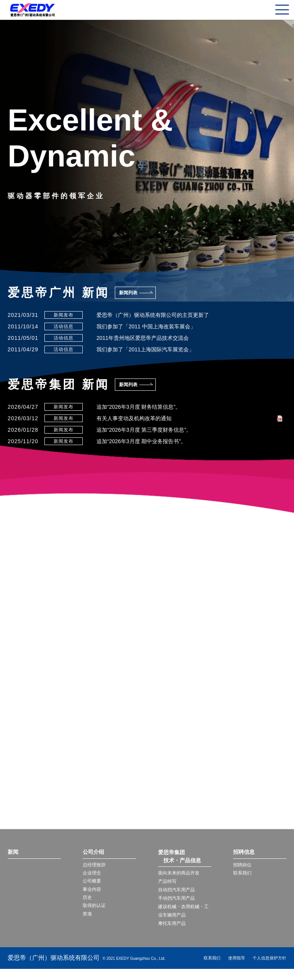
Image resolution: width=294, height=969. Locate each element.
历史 (87, 898)
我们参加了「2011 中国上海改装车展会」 (146, 326)
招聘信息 (244, 852)
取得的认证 (94, 907)
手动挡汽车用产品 (176, 898)
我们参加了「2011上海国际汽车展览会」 (145, 349)
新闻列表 (128, 292)
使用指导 (236, 958)
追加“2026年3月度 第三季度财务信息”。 (143, 430)
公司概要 (92, 881)
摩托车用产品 (172, 923)
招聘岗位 (242, 865)
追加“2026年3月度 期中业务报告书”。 (141, 441)
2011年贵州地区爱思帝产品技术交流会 (142, 338)
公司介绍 (93, 852)
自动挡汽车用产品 (176, 889)
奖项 (87, 915)
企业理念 (92, 873)
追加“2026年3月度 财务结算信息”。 (138, 407)
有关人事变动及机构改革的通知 (134, 418)
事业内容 (92, 890)
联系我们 (242, 873)
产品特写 (167, 881)
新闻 (13, 852)
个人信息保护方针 (269, 958)
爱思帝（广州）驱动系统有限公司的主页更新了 (152, 315)
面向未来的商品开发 (178, 873)
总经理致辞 (94, 865)
